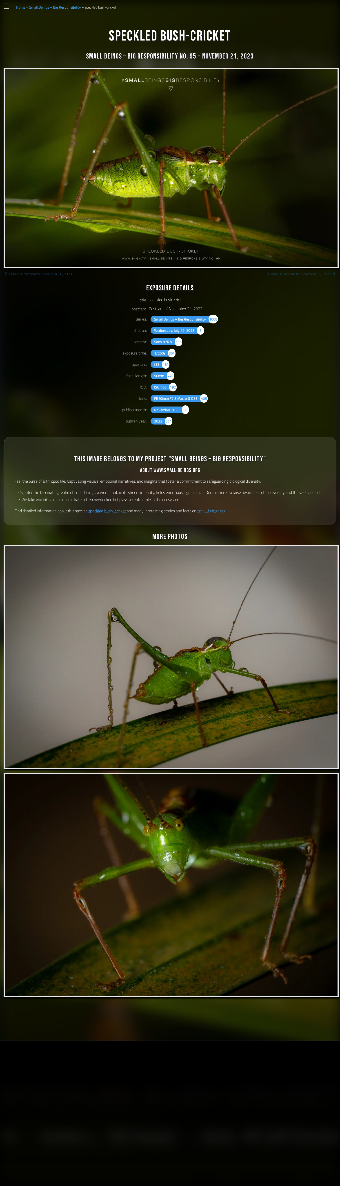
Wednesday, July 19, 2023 (179, 330)
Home (20, 7)
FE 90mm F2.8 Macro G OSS (181, 398)
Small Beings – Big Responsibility (55, 7)
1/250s (165, 353)
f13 (161, 364)
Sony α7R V (168, 341)
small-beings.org (211, 511)
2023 (163, 421)
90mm (164, 375)
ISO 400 (165, 387)
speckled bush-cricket (107, 511)
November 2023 (171, 410)
